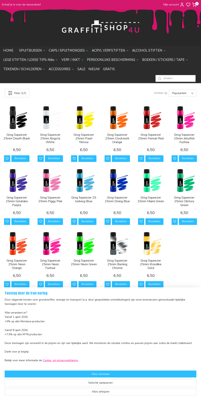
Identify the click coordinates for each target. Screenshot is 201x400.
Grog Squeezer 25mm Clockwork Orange (117, 138)
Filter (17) (17, 93)
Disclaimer (8, 349)
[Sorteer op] (182, 93)
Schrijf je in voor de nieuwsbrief (21, 4)
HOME (8, 50)
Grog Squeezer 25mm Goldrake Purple (17, 201)
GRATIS (109, 69)
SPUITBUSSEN (32, 50)
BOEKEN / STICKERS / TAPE (165, 60)
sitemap (114, 392)
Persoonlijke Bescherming (60, 338)
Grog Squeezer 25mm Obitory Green (184, 201)
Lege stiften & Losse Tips (59, 329)
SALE (81, 69)
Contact (6, 340)
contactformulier (132, 333)
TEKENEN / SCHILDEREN (24, 69)
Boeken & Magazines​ (57, 342)
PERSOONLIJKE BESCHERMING (113, 60)
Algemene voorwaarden (17, 345)
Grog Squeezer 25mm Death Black (16, 136)
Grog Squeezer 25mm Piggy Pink (50, 199)
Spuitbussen (51, 312)
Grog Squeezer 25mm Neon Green (84, 262)
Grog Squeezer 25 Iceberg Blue (83, 199)
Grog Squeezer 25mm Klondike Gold (150, 264)
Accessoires (51, 351)
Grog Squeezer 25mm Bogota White (50, 138)
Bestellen (20, 158)
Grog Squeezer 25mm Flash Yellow (84, 138)
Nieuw (48, 360)
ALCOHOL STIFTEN (149, 50)
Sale (47, 355)
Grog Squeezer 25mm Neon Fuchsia (50, 264)
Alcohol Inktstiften (55, 325)
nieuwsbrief (9, 358)
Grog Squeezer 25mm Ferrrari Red (151, 136)
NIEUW (94, 69)
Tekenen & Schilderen (57, 347)
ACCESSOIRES (61, 69)
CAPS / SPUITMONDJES (69, 50)
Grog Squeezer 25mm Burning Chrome (117, 264)
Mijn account (173, 4)
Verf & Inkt (50, 333)
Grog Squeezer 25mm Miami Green (150, 199)
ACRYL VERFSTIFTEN (110, 50)
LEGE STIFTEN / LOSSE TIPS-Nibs (30, 60)
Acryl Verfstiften (54, 320)
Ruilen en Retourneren (16, 331)
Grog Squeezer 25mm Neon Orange (17, 264)
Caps (47, 316)
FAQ (4, 336)
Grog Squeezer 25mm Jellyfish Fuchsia (184, 138)
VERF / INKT (72, 60)
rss (121, 392)
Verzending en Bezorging (17, 327)
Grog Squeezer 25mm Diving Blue (117, 199)
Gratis (47, 364)
